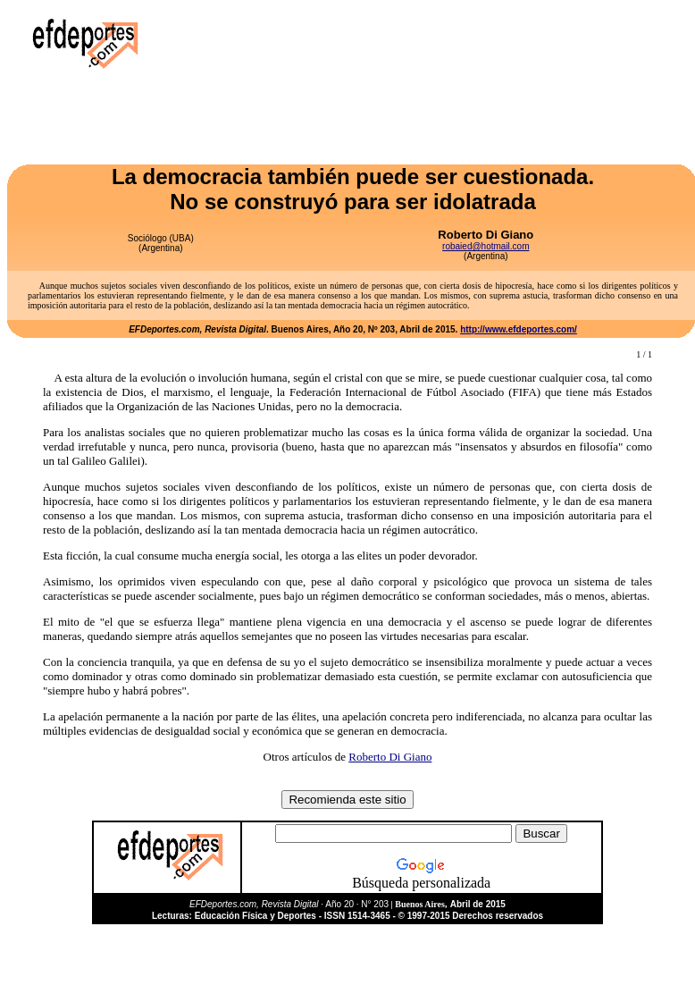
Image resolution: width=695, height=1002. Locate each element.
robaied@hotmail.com (485, 246)
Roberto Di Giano (389, 756)
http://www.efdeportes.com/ (518, 329)
